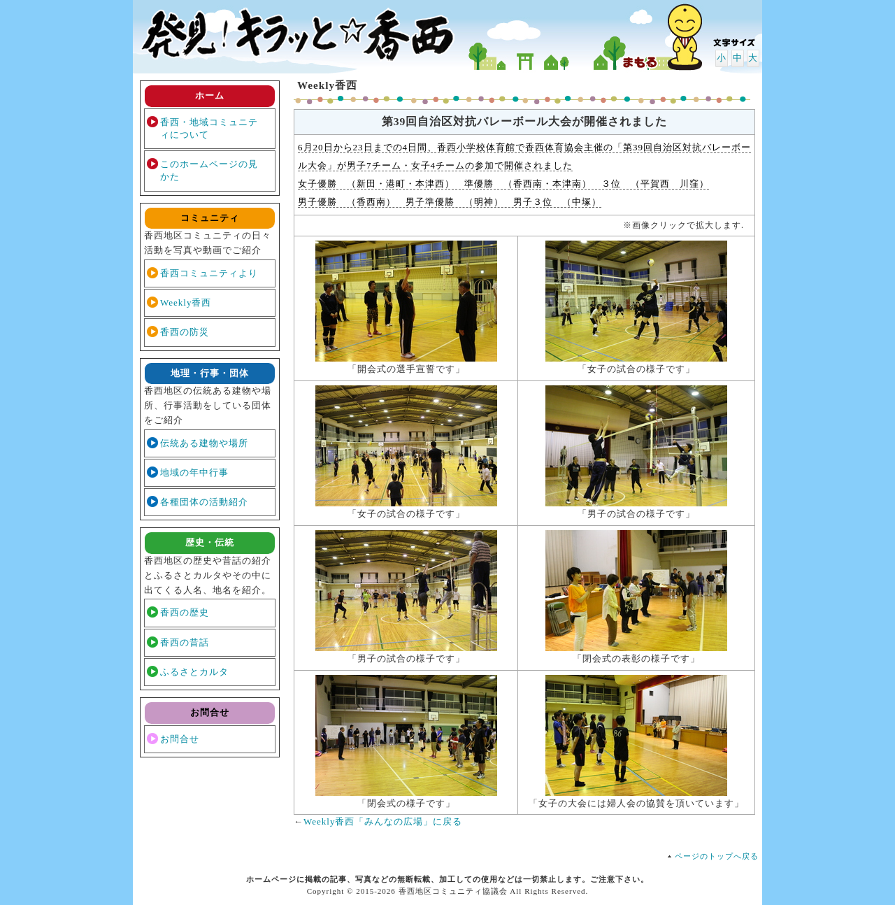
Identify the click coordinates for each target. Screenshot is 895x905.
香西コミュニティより (209, 273)
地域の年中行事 (194, 472)
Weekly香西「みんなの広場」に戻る (382, 821)
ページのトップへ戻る (717, 856)
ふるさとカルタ (194, 672)
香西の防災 (184, 332)
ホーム (209, 95)
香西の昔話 (184, 642)
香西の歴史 (184, 612)
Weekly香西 (185, 302)
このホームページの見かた (209, 170)
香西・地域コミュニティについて (209, 128)
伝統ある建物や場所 (204, 443)
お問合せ (179, 739)
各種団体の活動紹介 (204, 502)
